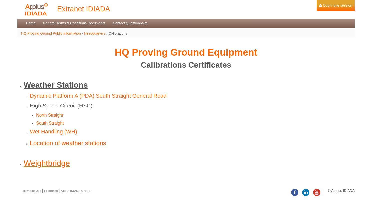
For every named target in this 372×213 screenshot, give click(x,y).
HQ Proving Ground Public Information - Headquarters (63, 33)
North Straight (49, 115)
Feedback (51, 191)
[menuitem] (336, 5)
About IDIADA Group (75, 191)
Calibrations (118, 33)
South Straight (50, 123)
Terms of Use (31, 191)
